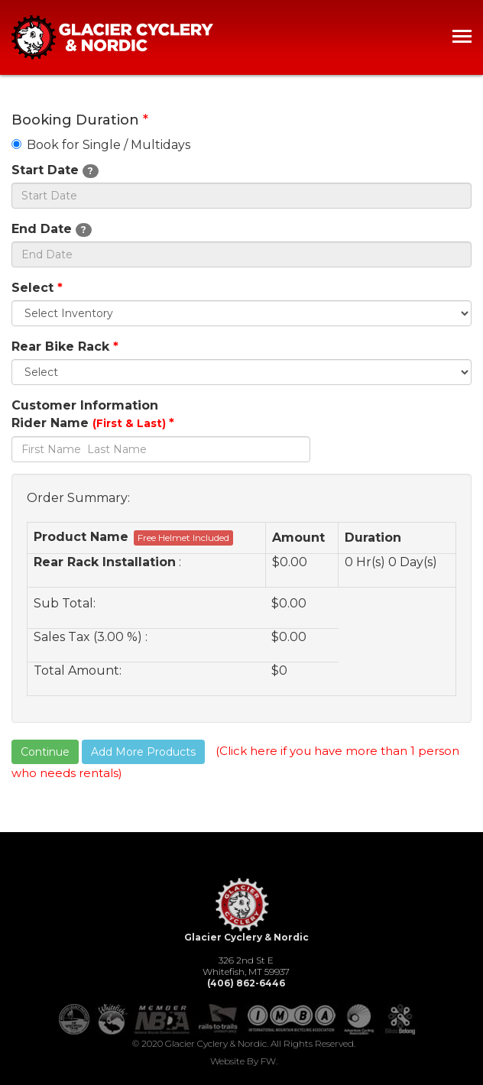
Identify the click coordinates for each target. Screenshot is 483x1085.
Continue (45, 752)
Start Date (55, 170)
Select (37, 287)
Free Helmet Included (183, 537)
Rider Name (92, 423)
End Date (51, 229)
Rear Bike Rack (64, 346)
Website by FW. (243, 1061)
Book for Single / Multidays (100, 145)
